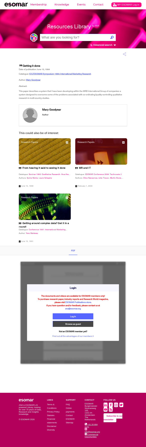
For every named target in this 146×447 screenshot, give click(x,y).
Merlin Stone (115, 178)
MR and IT (85, 167)
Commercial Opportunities (91, 435)
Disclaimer (51, 426)
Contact (98, 4)
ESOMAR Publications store (78, 302)
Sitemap (69, 422)
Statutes (50, 415)
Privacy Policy (53, 412)
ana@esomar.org (73, 308)
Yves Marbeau (32, 233)
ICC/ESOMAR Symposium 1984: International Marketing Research (60, 74)
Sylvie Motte (32, 178)
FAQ (68, 404)
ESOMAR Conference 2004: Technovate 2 (103, 174)
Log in (73, 316)
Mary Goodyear (33, 80)
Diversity (51, 430)
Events (81, 4)
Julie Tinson (103, 178)
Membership (38, 4)
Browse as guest (73, 324)
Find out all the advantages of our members (73, 336)
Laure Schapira (45, 178)
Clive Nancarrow (90, 178)
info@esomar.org (92, 430)
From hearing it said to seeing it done (43, 167)
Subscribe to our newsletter (113, 418)
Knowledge (61, 4)
